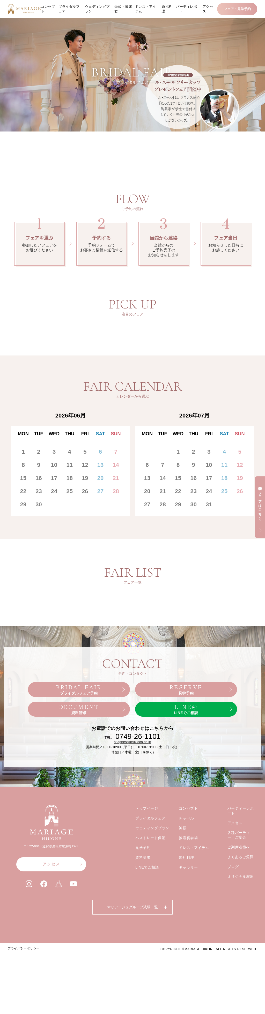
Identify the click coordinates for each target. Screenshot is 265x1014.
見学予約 (142, 919)
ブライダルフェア (68, 9)
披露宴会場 (188, 909)
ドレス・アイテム (145, 9)
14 (116, 525)
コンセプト (48, 9)
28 (116, 551)
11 (69, 525)
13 (100, 525)
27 (100, 551)
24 (54, 551)
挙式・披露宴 (123, 9)
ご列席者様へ (238, 918)
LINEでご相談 (147, 938)
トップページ (146, 880)
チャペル (186, 889)
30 (38, 564)
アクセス (208, 9)
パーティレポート (186, 9)
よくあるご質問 (240, 928)
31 (209, 564)
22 (23, 551)
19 (85, 538)
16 (38, 538)
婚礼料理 (166, 9)
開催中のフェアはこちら (260, 501)
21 (116, 538)
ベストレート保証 (150, 909)
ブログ (233, 938)
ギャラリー (188, 938)
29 (23, 564)
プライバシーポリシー (23, 1008)
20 (100, 538)
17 (54, 538)
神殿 (182, 899)
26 (85, 551)
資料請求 (142, 929)
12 (85, 525)
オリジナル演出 (240, 948)
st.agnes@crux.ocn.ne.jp (132, 813)
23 (38, 551)
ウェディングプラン (97, 9)
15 (23, 538)
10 (54, 525)
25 (69, 551)
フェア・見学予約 (237, 9)
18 (69, 538)
